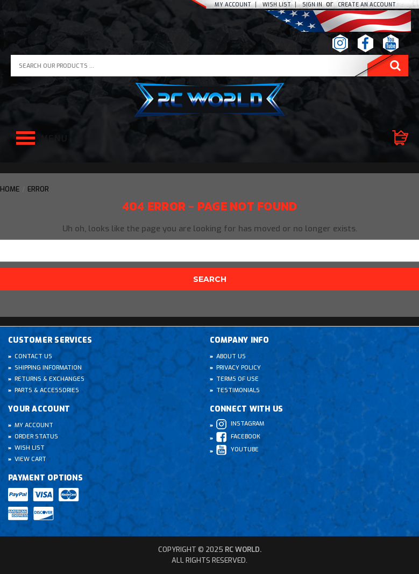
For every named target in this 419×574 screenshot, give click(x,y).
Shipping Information (48, 368)
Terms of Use (237, 379)
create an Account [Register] (367, 4)
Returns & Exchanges (49, 379)
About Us (231, 356)
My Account (233, 4)
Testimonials (238, 390)
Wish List (30, 448)
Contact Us (33, 356)
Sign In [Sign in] (313, 4)
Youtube (237, 450)
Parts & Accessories (47, 390)
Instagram (240, 424)
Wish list (276, 4)
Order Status (36, 437)
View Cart (30, 459)
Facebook (238, 437)
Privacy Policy (238, 368)
